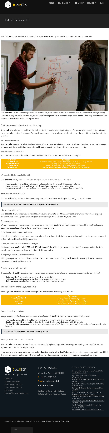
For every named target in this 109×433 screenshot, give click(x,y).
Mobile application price (13, 387)
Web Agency (79, 3)
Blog (102, 3)
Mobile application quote (13, 384)
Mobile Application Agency (59, 3)
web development (83, 352)
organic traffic (18, 186)
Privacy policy (10, 390)
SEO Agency (91, 3)
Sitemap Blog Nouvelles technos (16, 393)
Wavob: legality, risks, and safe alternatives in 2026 (86, 409)
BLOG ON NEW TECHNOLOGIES (83, 367)
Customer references (12, 381)
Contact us (8, 378)
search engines (92, 130)
